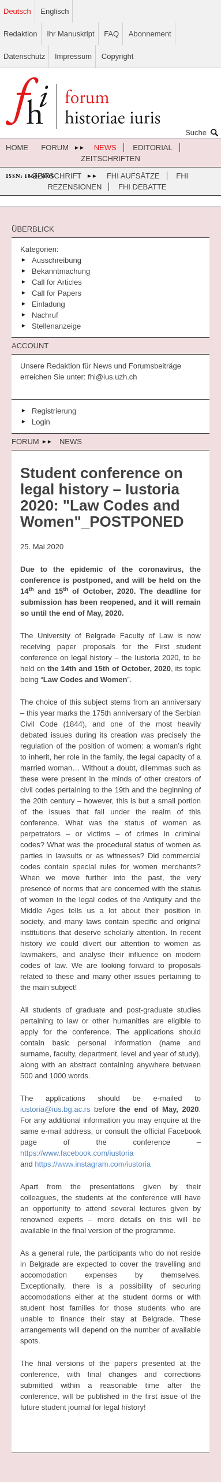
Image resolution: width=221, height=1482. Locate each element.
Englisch (54, 11)
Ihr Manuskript (70, 33)
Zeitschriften (110, 158)
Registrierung (54, 411)
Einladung (48, 304)
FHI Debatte (142, 187)
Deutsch (17, 11)
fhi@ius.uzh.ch (111, 377)
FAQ (111, 33)
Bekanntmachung (61, 271)
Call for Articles (57, 282)
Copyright (118, 56)
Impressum (73, 56)
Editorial (152, 147)
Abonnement (150, 33)
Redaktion (20, 33)
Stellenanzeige (56, 326)
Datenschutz (24, 56)
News (105, 147)
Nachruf (45, 315)
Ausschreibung (56, 260)
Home (17, 147)
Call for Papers (56, 293)
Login (41, 422)
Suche (203, 132)
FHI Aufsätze (133, 176)
